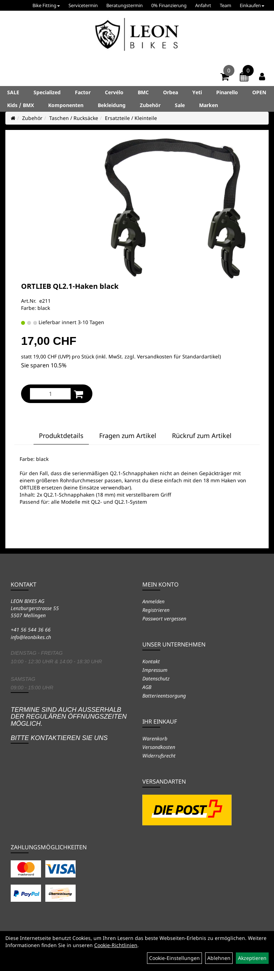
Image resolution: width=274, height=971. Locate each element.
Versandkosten (158, 747)
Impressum (154, 669)
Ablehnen (218, 958)
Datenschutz (155, 678)
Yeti (197, 92)
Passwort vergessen (164, 618)
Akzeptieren (252, 958)
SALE (13, 92)
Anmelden (153, 601)
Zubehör (150, 105)
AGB (146, 687)
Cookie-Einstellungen (174, 958)
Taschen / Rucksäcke (73, 118)
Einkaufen (252, 5)
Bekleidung (112, 105)
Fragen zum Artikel (127, 435)
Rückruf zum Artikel (202, 435)
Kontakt (151, 661)
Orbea (170, 92)
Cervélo (114, 92)
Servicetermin (83, 5)
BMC (143, 92)
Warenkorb (154, 738)
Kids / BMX (20, 105)
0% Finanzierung (169, 5)
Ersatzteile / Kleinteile (131, 118)
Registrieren (155, 610)
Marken (208, 105)
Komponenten (65, 105)
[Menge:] (50, 393)
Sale (180, 105)
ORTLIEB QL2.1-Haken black (69, 286)
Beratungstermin (124, 5)
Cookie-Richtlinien (115, 945)
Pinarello (227, 92)
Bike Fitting (46, 5)
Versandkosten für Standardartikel (178, 356)
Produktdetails (61, 435)
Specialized (47, 92)
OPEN (259, 92)
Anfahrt (203, 5)
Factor (83, 92)
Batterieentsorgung (164, 695)
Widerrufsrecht (159, 755)
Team (225, 5)
